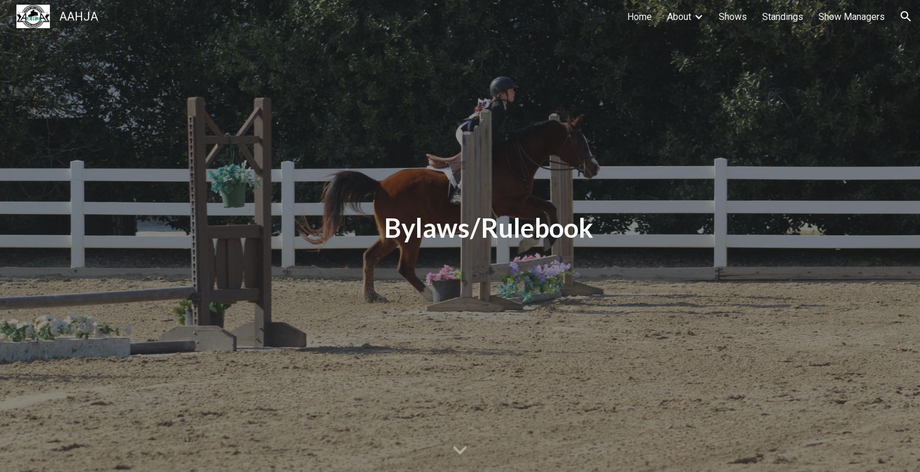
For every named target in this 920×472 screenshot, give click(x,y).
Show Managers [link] (851, 16)
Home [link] (639, 16)
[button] (906, 16)
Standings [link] (782, 16)
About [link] (679, 16)
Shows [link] (733, 16)
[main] (489, 236)
